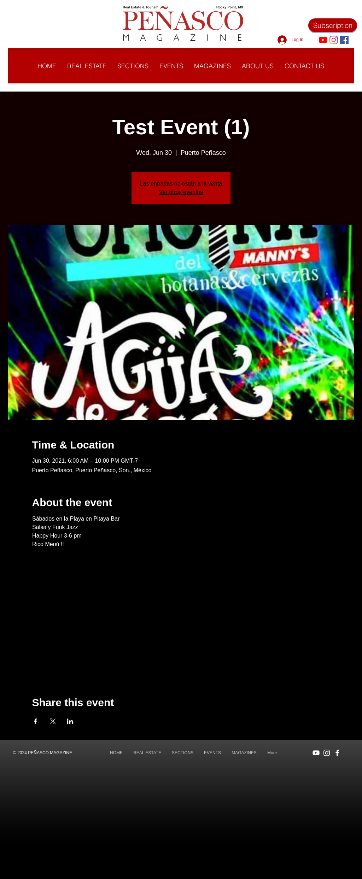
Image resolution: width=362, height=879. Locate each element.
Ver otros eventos (181, 192)
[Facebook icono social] (344, 40)
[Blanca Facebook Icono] (337, 753)
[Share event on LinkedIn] (70, 721)
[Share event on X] (52, 721)
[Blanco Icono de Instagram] (326, 753)
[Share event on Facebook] (35, 721)
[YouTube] (323, 40)
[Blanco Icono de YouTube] (316, 753)
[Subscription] (332, 25)
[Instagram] (333, 40)
